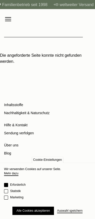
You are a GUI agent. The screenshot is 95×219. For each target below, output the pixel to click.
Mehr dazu (11, 173)
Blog (7, 153)
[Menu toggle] (8, 19)
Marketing (17, 197)
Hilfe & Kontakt (16, 125)
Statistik (15, 191)
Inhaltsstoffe (13, 105)
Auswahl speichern (70, 210)
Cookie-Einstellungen (47, 160)
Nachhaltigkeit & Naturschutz (27, 113)
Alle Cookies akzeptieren (33, 210)
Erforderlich (18, 184)
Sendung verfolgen (19, 133)
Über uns (11, 145)
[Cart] (88, 19)
